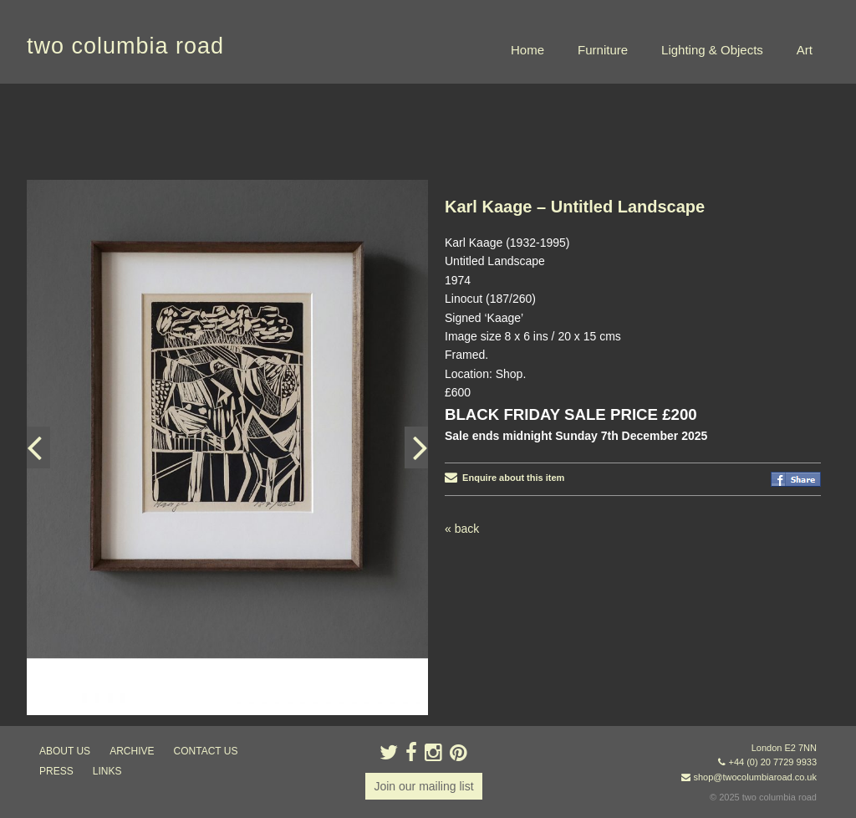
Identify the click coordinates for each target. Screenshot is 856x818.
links (107, 771)
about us (64, 751)
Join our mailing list (423, 786)
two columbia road (125, 46)
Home (527, 50)
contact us (206, 751)
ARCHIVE (132, 751)
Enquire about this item (504, 478)
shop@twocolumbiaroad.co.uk (755, 777)
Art (805, 50)
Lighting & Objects (712, 50)
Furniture (603, 50)
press (56, 771)
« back (462, 528)
